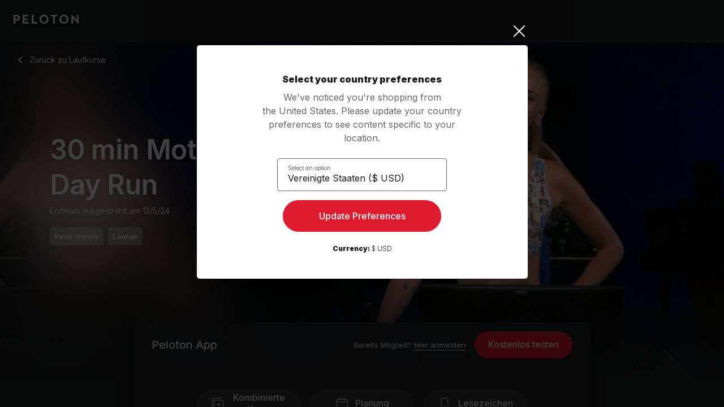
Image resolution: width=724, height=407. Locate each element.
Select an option (316, 167)
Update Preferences (362, 218)
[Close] (362, 31)
